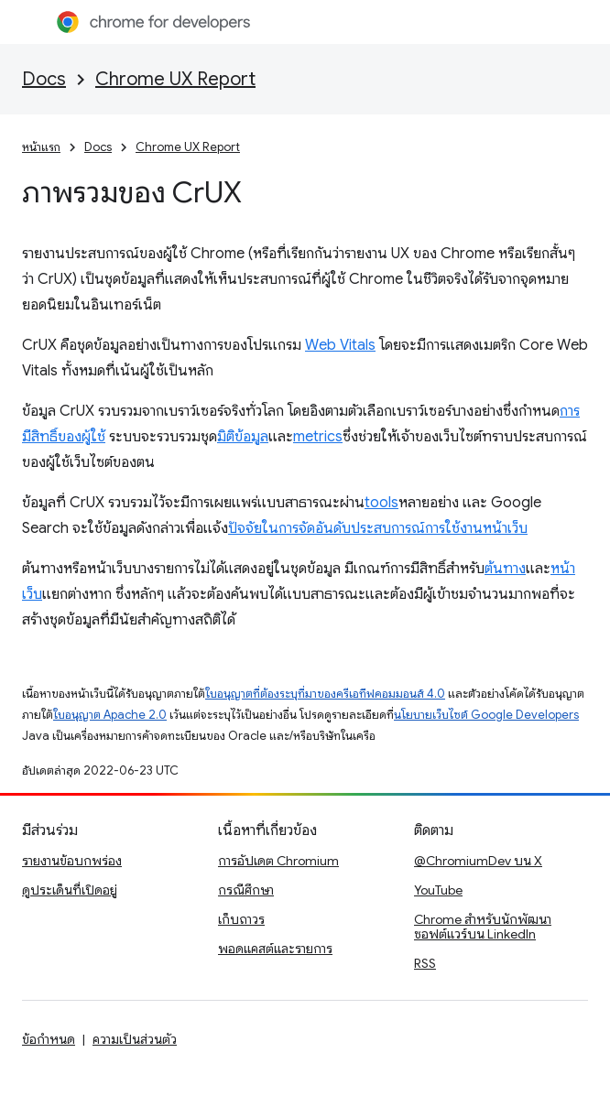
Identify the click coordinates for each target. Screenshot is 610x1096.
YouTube (438, 890)
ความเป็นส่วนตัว (135, 1039)
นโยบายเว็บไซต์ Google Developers (486, 714)
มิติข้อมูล (242, 437)
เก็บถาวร (241, 919)
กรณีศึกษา (246, 890)
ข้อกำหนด (48, 1039)
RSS (425, 963)
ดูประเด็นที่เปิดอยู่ (69, 890)
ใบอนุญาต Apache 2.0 (110, 714)
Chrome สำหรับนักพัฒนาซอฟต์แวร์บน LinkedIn (482, 926)
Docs (44, 79)
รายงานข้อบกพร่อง (72, 860)
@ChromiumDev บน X (478, 860)
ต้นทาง (505, 568)
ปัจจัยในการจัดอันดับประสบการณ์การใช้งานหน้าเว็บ (378, 528)
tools (381, 503)
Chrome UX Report (175, 79)
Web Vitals (340, 345)
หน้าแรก (41, 147)
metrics (318, 437)
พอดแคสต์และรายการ (275, 948)
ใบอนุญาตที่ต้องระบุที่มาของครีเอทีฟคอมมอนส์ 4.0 (325, 693)
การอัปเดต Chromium (278, 860)
